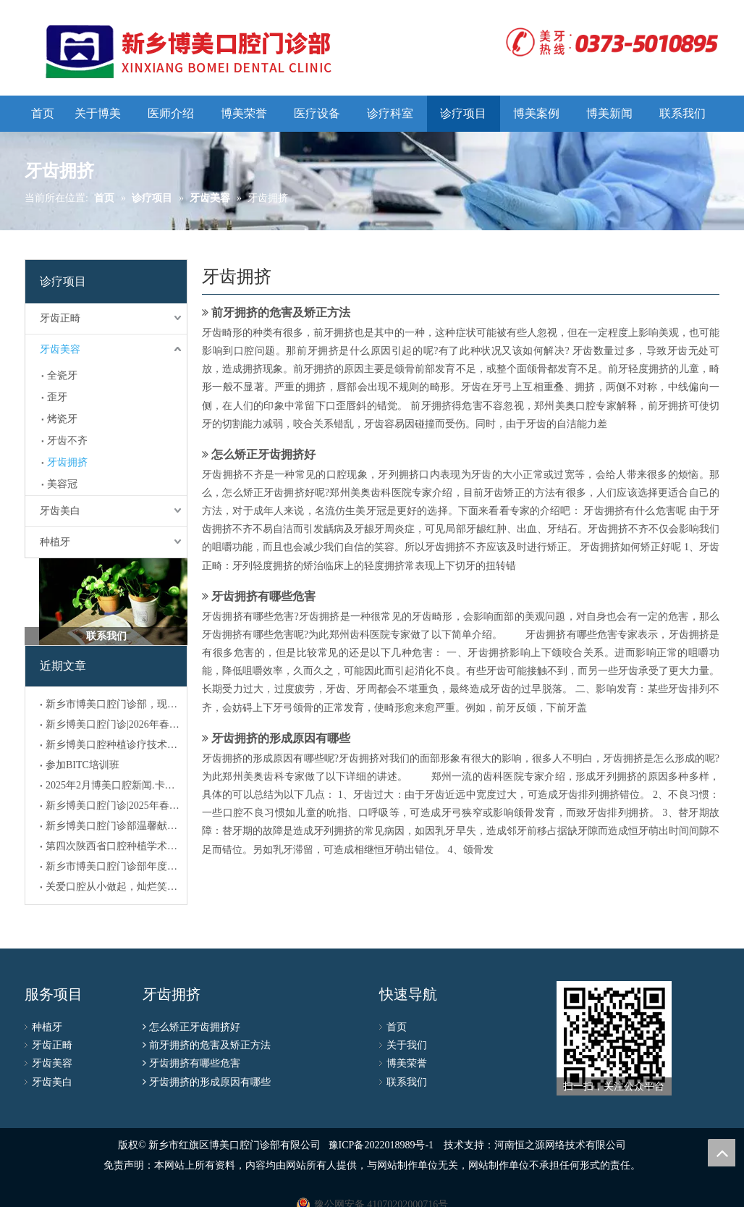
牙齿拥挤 (67, 462)
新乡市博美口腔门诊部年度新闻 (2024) (113, 866)
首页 (396, 1027)
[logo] (608, 42)
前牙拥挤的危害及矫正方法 (280, 312)
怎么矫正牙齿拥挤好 (263, 454)
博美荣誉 (406, 1063)
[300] (106, 601)
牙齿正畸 (60, 318)
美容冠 (62, 484)
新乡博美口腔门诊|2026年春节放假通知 (113, 724)
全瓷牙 (62, 375)
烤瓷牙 (62, 418)
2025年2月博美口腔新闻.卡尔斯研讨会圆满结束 (113, 785)
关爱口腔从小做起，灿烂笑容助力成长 (113, 886)
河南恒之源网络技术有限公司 (560, 1145)
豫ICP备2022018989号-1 (381, 1145)
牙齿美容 (60, 349)
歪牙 (57, 397)
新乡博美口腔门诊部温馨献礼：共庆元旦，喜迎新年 (113, 825)
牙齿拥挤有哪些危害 (263, 596)
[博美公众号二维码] (614, 1038)
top (721, 1152)
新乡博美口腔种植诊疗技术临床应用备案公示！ (113, 744)
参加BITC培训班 (82, 765)
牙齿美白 (60, 510)
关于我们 (406, 1045)
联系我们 (406, 1082)
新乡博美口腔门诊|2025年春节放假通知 (113, 805)
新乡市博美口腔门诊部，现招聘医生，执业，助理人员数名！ (113, 704)
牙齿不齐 (67, 440)
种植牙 (55, 542)
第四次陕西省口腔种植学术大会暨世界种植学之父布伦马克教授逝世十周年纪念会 (113, 846)
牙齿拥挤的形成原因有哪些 (280, 738)
